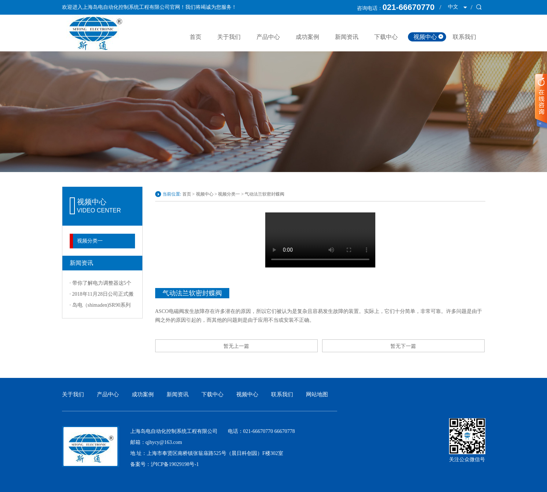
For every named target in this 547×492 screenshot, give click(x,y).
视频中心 (425, 37)
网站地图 (317, 394)
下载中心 (386, 37)
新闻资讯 (346, 37)
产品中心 (268, 37)
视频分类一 (90, 241)
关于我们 (229, 37)
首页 (195, 37)
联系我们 (464, 37)
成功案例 (307, 37)
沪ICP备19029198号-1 (175, 464)
